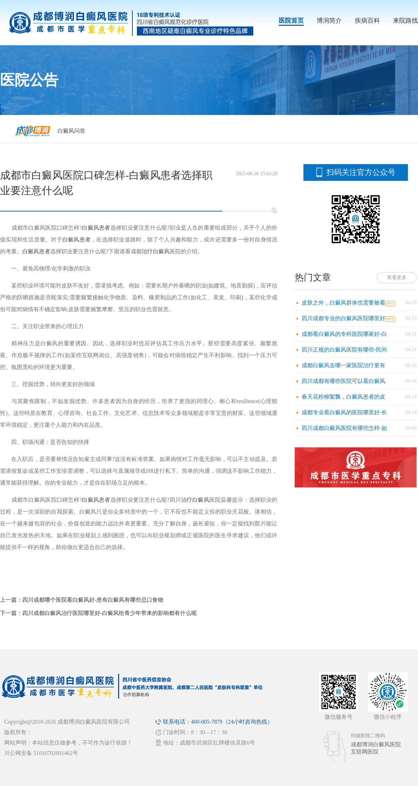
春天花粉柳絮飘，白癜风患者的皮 (343, 397)
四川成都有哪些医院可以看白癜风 (343, 381)
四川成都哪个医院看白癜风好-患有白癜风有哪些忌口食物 (92, 600)
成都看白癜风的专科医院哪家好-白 (344, 334)
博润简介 (329, 20)
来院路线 (405, 20)
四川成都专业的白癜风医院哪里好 (343, 318)
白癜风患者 (96, 228)
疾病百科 (367, 20)
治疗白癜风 (156, 251)
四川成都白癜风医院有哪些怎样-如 (344, 428)
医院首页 (291, 20)
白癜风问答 (71, 131)
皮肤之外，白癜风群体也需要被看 (343, 303)
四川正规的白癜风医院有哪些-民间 (344, 350)
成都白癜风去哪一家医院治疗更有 (343, 365)
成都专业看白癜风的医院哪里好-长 (344, 412)
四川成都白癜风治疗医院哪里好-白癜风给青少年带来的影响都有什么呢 (109, 613)
